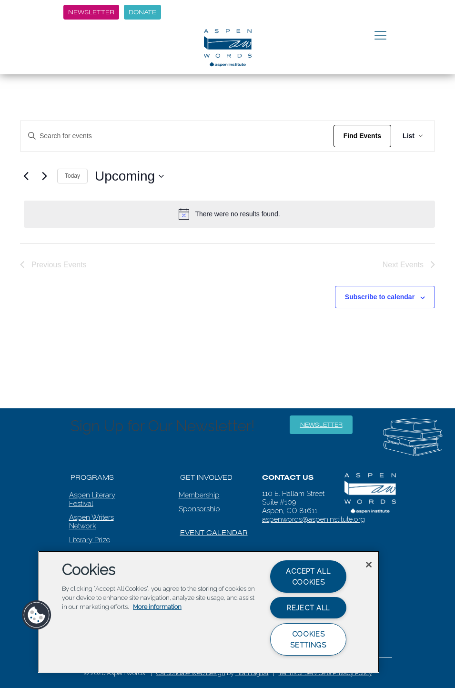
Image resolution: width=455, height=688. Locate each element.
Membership (199, 495)
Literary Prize (89, 540)
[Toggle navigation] (380, 35)
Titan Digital (252, 673)
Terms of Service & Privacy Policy (325, 673)
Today (72, 175)
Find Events (362, 136)
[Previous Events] (25, 176)
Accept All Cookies (308, 576)
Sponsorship (199, 509)
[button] (36, 615)
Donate (142, 12)
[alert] (229, 214)
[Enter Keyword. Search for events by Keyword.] (177, 136)
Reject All (308, 608)
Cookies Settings (308, 639)
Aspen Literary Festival (92, 499)
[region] (208, 612)
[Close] (368, 564)
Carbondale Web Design (190, 673)
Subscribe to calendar (380, 297)
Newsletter (91, 12)
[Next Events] (44, 176)
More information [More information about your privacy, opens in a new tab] (157, 606)
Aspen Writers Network (91, 521)
